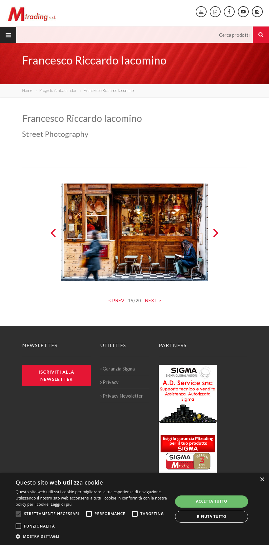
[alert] (134, 509)
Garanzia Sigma (117, 368)
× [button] (262, 479)
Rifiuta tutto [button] (212, 516)
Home (27, 90)
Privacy (109, 382)
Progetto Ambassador (57, 90)
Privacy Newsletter (121, 396)
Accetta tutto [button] (211, 501)
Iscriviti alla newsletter (56, 375)
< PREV (116, 300)
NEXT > (153, 300)
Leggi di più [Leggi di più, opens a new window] (61, 504)
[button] (92, 537)
